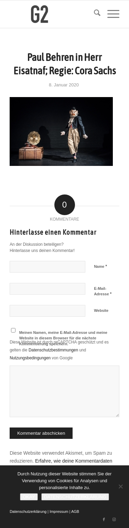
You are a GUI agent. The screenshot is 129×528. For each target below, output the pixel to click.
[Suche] (93, 14)
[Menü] (109, 14)
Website (101, 310)
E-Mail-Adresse (103, 291)
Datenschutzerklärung (28, 511)
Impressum (59, 511)
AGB (75, 511)
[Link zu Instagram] (114, 519)
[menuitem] (93, 14)
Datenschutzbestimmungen (53, 350)
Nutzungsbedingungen (30, 358)
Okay (29, 496)
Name (100, 266)
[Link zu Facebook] (104, 519)
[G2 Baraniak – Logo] (53, 14)
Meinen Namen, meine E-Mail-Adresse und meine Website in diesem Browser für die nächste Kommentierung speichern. (63, 338)
